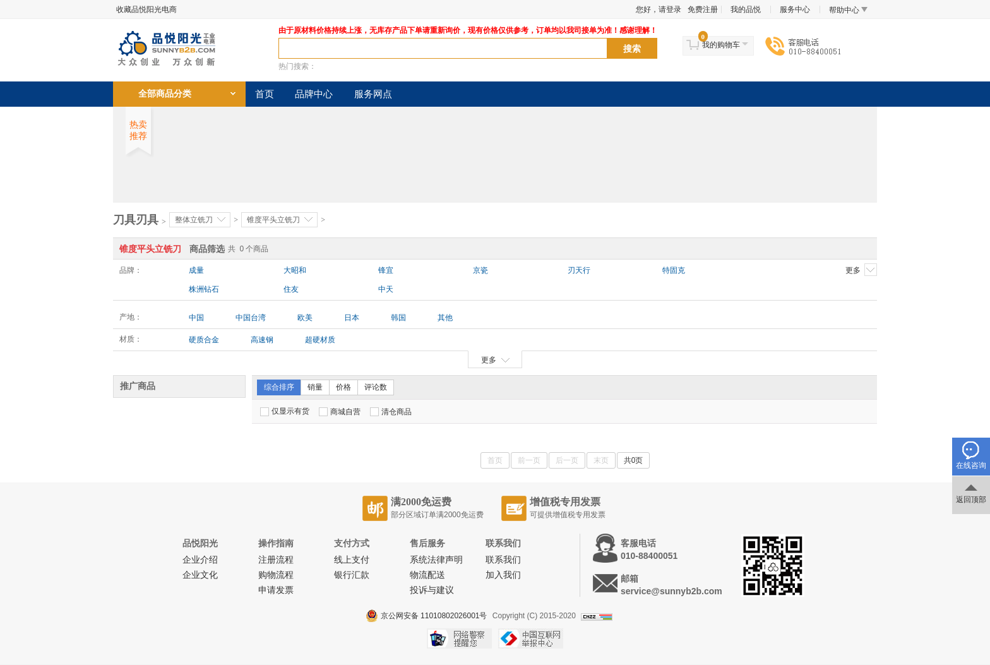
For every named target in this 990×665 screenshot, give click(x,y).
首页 (264, 94)
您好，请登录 (658, 9)
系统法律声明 (436, 560)
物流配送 (427, 575)
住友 (291, 289)
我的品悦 (746, 9)
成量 (196, 270)
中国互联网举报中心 (530, 638)
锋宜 (385, 270)
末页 (601, 460)
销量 (315, 387)
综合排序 (279, 387)
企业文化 (200, 575)
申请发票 (276, 590)
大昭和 (294, 270)
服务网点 (373, 94)
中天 (385, 289)
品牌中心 (314, 94)
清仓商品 (391, 411)
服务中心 (795, 9)
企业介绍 (200, 560)
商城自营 (340, 411)
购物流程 (276, 575)
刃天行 (579, 270)
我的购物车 (721, 44)
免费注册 (703, 9)
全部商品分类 (164, 94)
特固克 (673, 270)
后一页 (567, 460)
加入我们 (503, 575)
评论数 (375, 387)
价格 (343, 387)
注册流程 (276, 560)
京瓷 (480, 270)
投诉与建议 (432, 590)
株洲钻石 (204, 289)
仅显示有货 (284, 411)
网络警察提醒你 (459, 638)
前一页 (529, 460)
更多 (861, 269)
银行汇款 (351, 575)
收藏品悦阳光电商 (146, 9)
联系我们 (503, 560)
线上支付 (351, 560)
